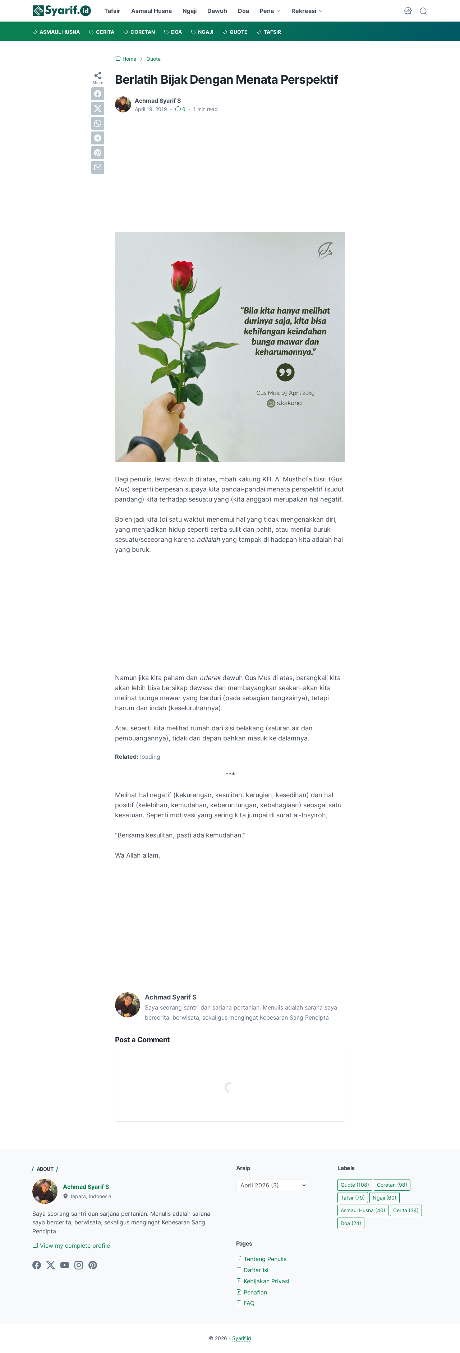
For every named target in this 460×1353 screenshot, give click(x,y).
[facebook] (97, 93)
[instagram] (78, 1265)
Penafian (251, 1292)
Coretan (392, 1185)
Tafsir (112, 10)
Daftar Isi (252, 1270)
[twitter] (97, 108)
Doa (243, 10)
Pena (267, 10)
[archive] (271, 1185)
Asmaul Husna (151, 10)
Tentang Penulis (261, 1258)
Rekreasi (303, 10)
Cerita (406, 1210)
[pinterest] (97, 152)
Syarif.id (241, 1338)
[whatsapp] (97, 123)
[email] (97, 167)
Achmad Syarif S (86, 1186)
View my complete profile (71, 1245)
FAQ (245, 1303)
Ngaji (190, 10)
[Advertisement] (230, 172)
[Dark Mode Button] (408, 10)
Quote (355, 1185)
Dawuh (217, 10)
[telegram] (97, 137)
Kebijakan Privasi (262, 1281)
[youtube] (64, 1265)
